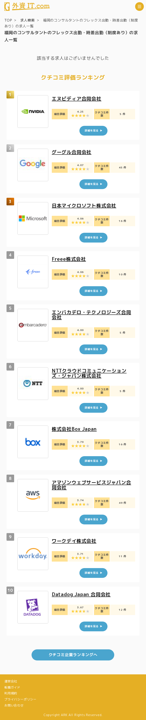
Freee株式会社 (69, 258)
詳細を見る (92, 130)
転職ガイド (12, 685)
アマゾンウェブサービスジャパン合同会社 (91, 483)
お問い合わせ (14, 703)
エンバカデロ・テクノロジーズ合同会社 (91, 314)
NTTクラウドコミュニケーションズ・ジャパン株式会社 (89, 372)
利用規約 (10, 691)
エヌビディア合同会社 (76, 98)
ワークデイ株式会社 (74, 539)
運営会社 (10, 679)
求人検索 (27, 20)
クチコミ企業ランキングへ (73, 653)
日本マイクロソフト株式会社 (84, 205)
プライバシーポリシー (20, 697)
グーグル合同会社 (71, 151)
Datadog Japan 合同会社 (81, 592)
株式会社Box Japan (74, 427)
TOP (8, 20)
